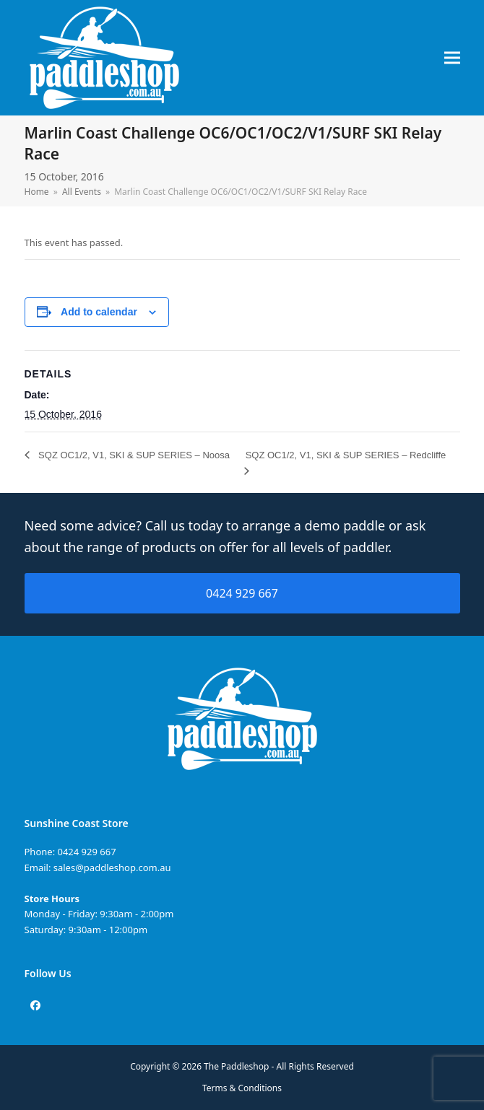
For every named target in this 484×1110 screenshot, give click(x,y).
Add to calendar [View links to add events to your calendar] (99, 312)
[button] (452, 58)
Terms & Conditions (242, 1088)
